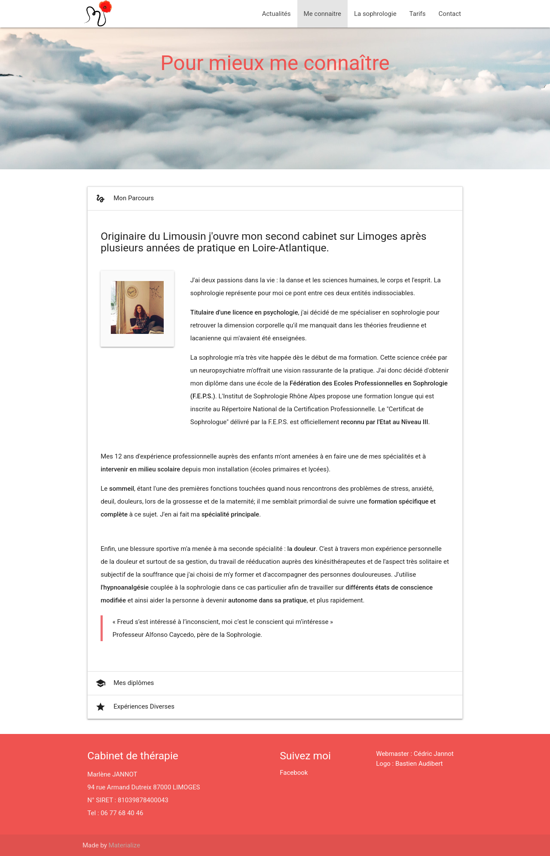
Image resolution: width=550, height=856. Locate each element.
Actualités (276, 14)
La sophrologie (375, 14)
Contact (450, 14)
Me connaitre (322, 14)
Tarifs (417, 14)
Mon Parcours (124, 198)
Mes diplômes (124, 683)
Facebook (294, 773)
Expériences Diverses (134, 707)
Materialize (125, 845)
